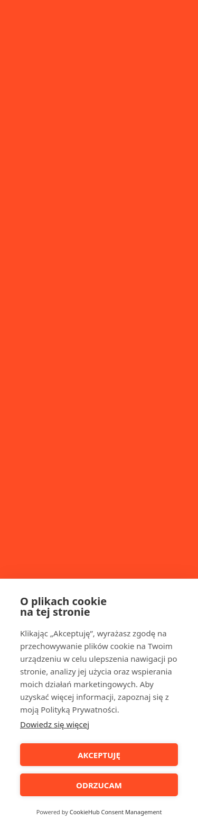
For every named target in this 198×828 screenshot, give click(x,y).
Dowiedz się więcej (54, 724)
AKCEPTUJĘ (99, 755)
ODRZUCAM (99, 785)
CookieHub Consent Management (116, 812)
